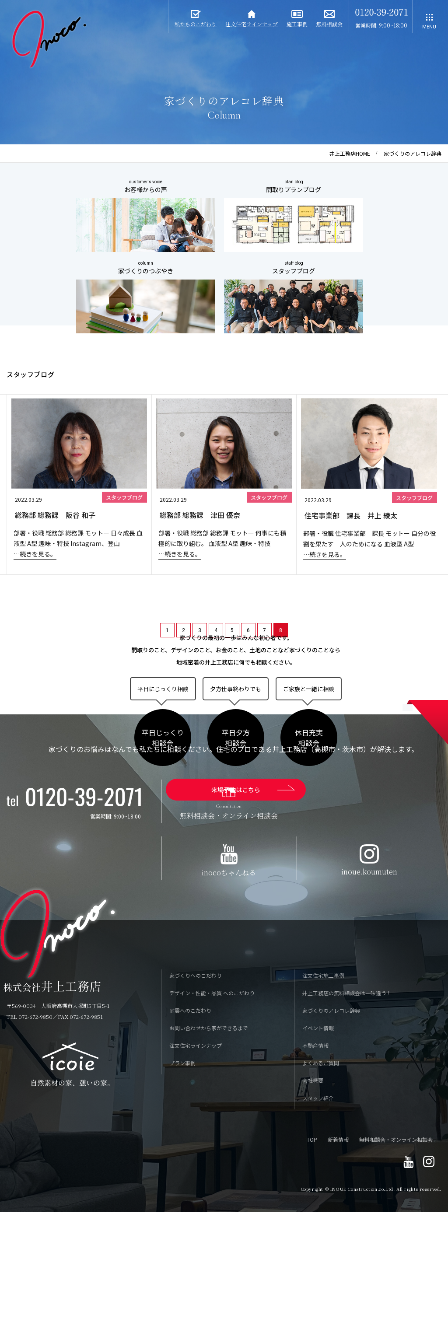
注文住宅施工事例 (323, 1086)
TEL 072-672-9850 (29, 1127)
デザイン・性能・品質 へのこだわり (212, 1104)
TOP (312, 1250)
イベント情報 (318, 1139)
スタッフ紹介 (318, 1209)
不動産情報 (315, 1156)
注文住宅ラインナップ (195, 1156)
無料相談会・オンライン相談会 (396, 1250)
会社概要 (312, 1191)
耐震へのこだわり (190, 1121)
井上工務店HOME (349, 153)
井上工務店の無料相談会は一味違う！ (347, 1104)
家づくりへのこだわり (195, 1086)
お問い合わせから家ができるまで (208, 1139)
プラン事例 (182, 1174)
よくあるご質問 (320, 1174)
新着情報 (338, 1250)
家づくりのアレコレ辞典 (331, 1121)
